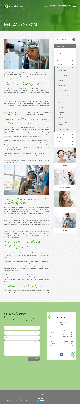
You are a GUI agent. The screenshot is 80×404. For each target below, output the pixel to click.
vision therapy (60, 57)
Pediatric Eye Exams (63, 83)
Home (5, 394)
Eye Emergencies (62, 117)
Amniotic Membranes (63, 98)
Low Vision (61, 127)
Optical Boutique (65, 190)
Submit (32, 359)
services (59, 68)
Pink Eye (60, 129)
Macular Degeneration (63, 73)
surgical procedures (62, 140)
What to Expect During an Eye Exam (64, 101)
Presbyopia (61, 122)
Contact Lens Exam (63, 109)
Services (65, 168)
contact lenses (61, 136)
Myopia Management (63, 132)
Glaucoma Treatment (63, 76)
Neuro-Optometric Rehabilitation (62, 92)
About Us (13, 394)
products (59, 53)
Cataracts (60, 81)
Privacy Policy (23, 400)
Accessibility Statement (9, 400)
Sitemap (17, 400)
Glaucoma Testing (62, 119)
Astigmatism (61, 95)
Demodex (60, 104)
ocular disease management (64, 147)
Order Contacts (62, 5)
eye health (59, 64)
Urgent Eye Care (62, 112)
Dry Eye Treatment (62, 71)
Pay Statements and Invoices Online (65, 213)
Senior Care (61, 88)
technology (60, 61)
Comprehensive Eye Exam (64, 114)
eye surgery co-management (64, 50)
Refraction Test (62, 86)
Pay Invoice (52, 5)
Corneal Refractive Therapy (65, 124)
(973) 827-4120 (43, 7)
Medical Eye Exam (62, 78)
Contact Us (65, 235)
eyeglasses (59, 144)
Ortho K (60, 107)
